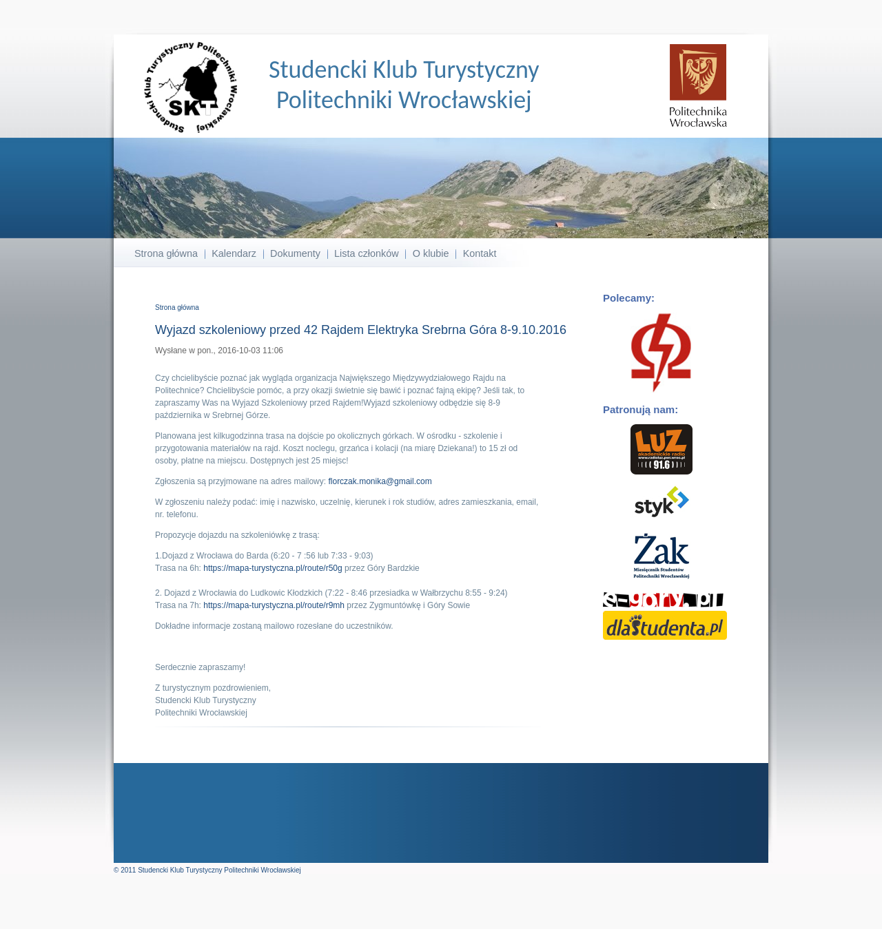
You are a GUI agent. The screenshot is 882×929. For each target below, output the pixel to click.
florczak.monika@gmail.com (379, 481)
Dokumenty (295, 253)
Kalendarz (234, 253)
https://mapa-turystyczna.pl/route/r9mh (274, 605)
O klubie (431, 253)
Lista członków (366, 253)
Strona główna (166, 253)
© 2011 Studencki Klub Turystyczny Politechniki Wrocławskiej (207, 870)
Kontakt (480, 253)
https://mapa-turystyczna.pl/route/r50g (272, 568)
